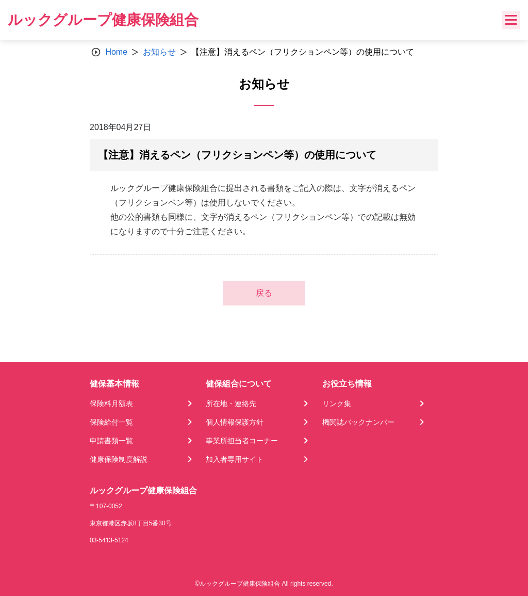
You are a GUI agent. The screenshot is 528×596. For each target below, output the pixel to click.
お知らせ (159, 51)
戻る (264, 292)
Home (116, 51)
